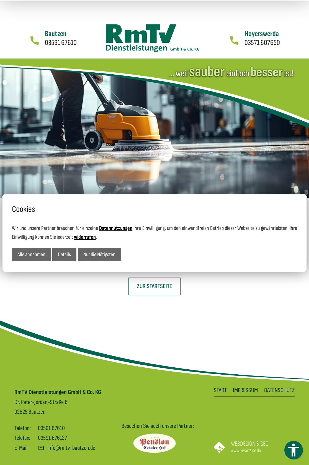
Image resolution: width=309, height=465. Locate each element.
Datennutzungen (115, 227)
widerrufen (85, 236)
